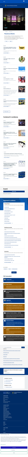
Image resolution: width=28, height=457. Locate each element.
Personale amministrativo (6, 401)
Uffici (4, 398)
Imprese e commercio (6, 414)
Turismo (4, 418)
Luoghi (4, 428)
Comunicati (4, 424)
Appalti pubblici (5, 409)
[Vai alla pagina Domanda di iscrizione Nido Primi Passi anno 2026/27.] (6, 106)
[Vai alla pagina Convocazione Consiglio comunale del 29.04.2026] (6, 62)
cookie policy (19, 441)
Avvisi (4, 425)
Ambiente (4, 407)
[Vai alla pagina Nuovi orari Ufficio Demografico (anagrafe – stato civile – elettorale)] (6, 147)
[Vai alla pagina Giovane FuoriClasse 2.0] (6, 95)
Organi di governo (5, 396)
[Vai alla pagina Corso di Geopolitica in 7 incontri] (6, 82)
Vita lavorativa (5, 419)
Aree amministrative (6, 397)
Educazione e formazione (6, 412)
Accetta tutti (14, 447)
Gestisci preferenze (4, 444)
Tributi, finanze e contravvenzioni (7, 417)
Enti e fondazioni (5, 399)
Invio (23, 347)
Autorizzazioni (5, 410)
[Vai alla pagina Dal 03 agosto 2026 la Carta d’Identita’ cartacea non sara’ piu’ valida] (6, 137)
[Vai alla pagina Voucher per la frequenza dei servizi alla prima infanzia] (6, 73)
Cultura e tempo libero (6, 411)
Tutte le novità (6, 111)
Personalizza (14, 450)
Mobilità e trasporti (5, 415)
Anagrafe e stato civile (6, 408)
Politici (4, 400)
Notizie (4, 423)
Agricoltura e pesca (5, 406)
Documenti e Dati (5, 402)
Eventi (4, 429)
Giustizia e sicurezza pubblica (7, 413)
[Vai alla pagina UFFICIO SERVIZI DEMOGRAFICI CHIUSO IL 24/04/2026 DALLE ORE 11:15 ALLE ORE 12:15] (6, 53)
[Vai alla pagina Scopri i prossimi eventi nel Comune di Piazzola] (6, 126)
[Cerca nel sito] (24, 5)
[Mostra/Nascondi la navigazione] (0, 5)
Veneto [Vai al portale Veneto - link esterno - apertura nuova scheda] (4, 1)
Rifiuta (14, 452)
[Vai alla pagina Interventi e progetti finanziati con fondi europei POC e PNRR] (6, 178)
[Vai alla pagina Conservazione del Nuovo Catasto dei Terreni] (7, 157)
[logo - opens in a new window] (14, 455)
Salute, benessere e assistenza (7, 416)
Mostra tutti (14, 272)
